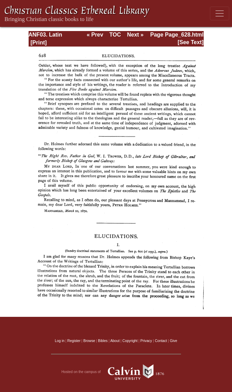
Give (173, 341)
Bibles (103, 341)
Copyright (130, 341)
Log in (59, 341)
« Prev (95, 35)
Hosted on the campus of (116, 372)
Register (73, 341)
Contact (161, 341)
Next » (135, 35)
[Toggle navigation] (219, 13)
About (115, 341)
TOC (115, 35)
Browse (89, 341)
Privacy (146, 341)
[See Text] (190, 42)
